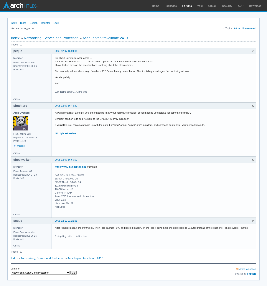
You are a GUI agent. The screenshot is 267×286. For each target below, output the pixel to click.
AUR (240, 5)
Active (236, 28)
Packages (171, 5)
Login (57, 23)
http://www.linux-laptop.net (70, 166)
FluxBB (251, 273)
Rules (23, 23)
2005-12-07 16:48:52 (66, 105)
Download (255, 5)
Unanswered (249, 28)
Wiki (200, 5)
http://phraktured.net (66, 133)
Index (14, 23)
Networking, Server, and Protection (51, 38)
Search (33, 23)
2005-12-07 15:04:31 (66, 51)
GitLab (212, 5)
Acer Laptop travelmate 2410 (105, 38)
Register (45, 23)
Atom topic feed (247, 269)
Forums (187, 5)
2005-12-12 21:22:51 (66, 220)
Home (155, 5)
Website (21, 146)
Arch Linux (20, 5)
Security (227, 5)
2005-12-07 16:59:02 (66, 159)
